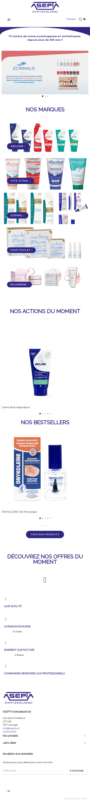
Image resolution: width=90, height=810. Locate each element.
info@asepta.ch (11, 728)
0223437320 (9, 731)
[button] (4, 75)
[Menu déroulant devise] (71, 19)
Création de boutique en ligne (75, 799)
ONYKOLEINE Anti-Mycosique (19, 511)
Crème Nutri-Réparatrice (16, 407)
